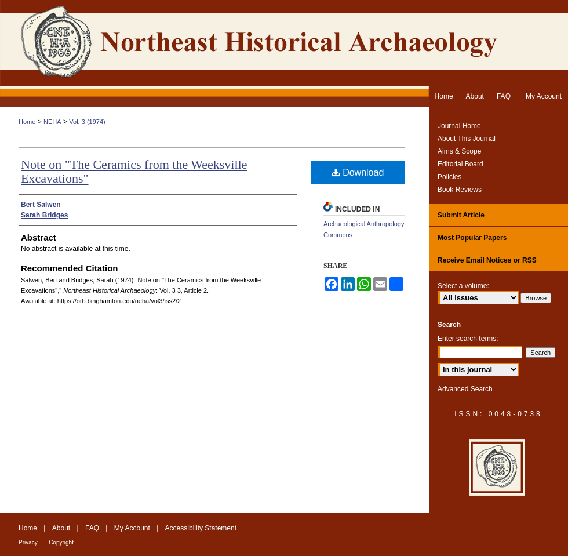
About (61, 528)
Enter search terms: (468, 339)
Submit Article (461, 215)
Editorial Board (460, 164)
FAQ (92, 528)
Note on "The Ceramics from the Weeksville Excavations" (134, 171)
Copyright (61, 542)
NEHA (52, 121)
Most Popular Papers (472, 238)
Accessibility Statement (200, 528)
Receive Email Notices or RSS (487, 260)
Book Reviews (460, 190)
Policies (449, 177)
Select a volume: (463, 286)
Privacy (28, 542)
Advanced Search (465, 389)
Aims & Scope (459, 151)
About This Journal (467, 139)
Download (358, 172)
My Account (132, 528)
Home (27, 121)
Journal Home (459, 126)
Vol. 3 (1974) (87, 121)
